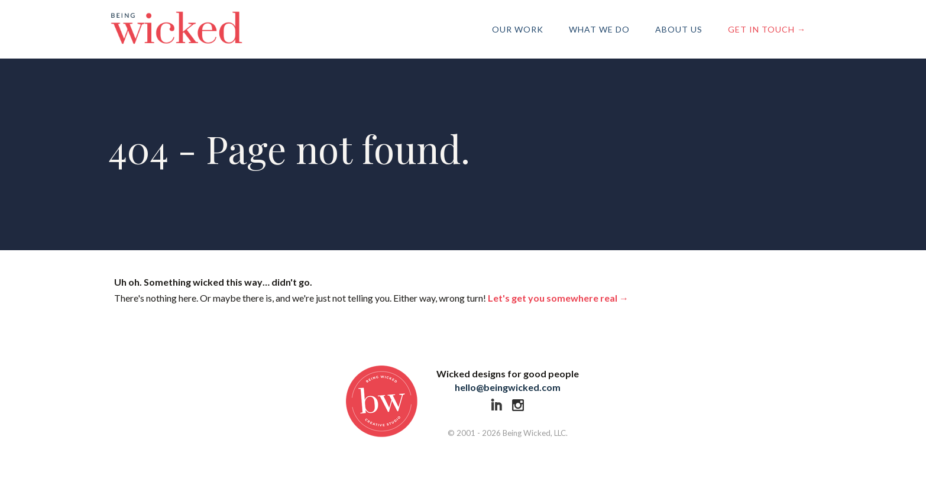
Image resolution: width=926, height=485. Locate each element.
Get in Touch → (767, 29)
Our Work (517, 29)
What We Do (599, 29)
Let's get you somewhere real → (558, 297)
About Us (678, 29)
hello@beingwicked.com (508, 387)
